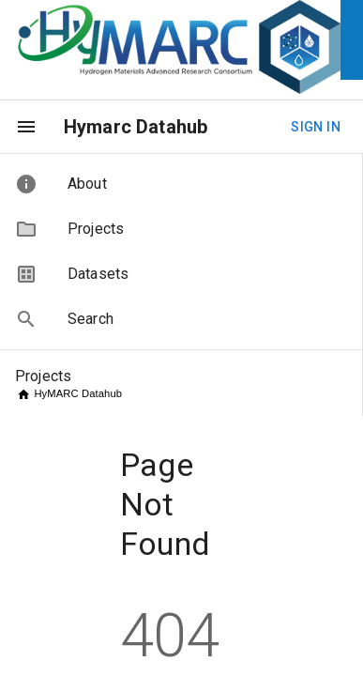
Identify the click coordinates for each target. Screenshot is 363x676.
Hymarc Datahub (135, 126)
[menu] (26, 126)
